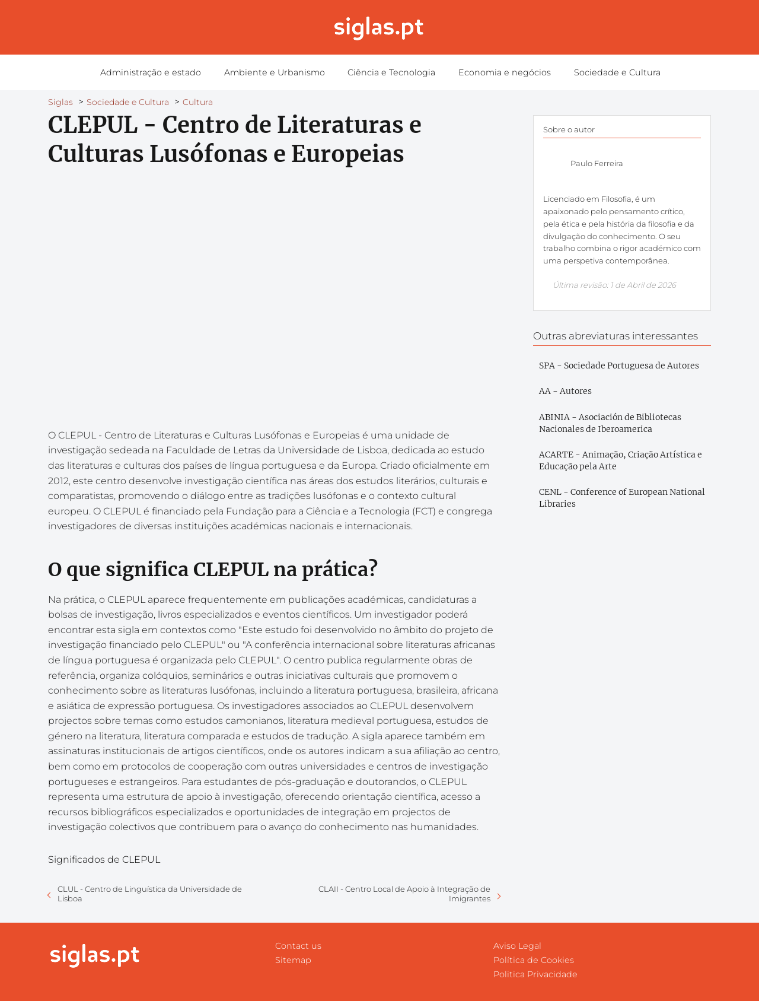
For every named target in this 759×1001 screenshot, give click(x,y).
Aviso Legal (517, 945)
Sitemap (293, 960)
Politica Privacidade (535, 974)
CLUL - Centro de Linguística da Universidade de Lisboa (150, 893)
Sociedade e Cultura (600, 72)
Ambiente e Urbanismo (282, 72)
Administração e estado (167, 72)
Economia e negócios (496, 72)
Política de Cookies (533, 960)
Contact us (298, 945)
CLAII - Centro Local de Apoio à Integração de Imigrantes (404, 893)
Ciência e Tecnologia (391, 72)
